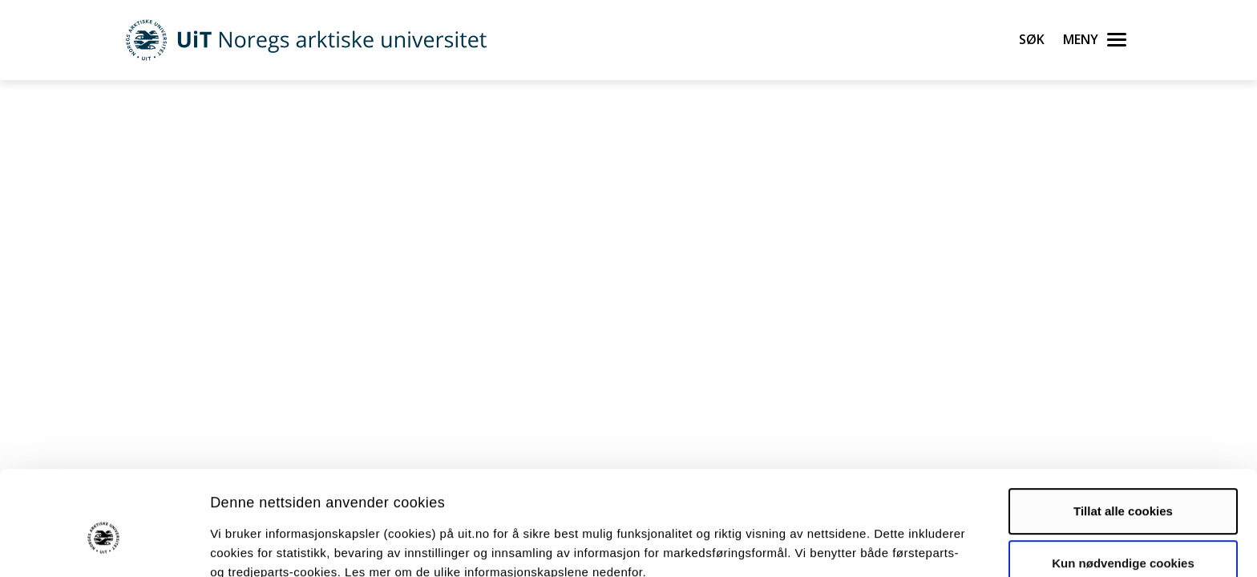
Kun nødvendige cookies (1123, 485)
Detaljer (853, 545)
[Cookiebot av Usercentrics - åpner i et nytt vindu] (104, 546)
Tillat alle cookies (1123, 433)
